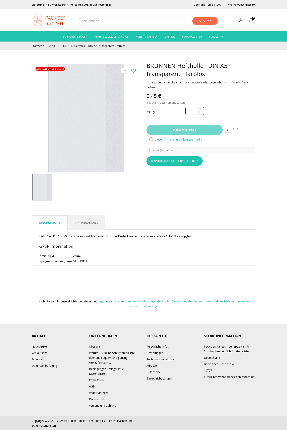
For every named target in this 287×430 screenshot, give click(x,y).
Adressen (152, 366)
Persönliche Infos (157, 346)
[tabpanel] (86, 118)
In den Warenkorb (184, 130)
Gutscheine (153, 372)
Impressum (96, 380)
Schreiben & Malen (75, 36)
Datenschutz (97, 399)
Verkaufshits (39, 353)
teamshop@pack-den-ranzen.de (229, 377)
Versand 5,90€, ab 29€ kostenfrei (90, 4)
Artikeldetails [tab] (87, 222)
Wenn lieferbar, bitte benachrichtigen (175, 161)
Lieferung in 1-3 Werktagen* (50, 4)
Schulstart (216, 36)
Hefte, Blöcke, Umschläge (111, 36)
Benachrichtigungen (159, 378)
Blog (210, 4)
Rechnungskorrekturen (161, 359)
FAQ (218, 4)
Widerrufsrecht (98, 393)
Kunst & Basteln (146, 36)
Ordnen (170, 36)
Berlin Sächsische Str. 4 (219, 364)
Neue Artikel (39, 346)
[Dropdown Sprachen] (241, 20)
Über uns (199, 4)
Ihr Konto (156, 335)
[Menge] (191, 111)
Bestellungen (154, 353)
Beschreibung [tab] (49, 222)
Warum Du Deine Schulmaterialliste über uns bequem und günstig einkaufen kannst (112, 357)
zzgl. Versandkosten (172, 102)
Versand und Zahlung (102, 405)
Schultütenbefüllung (44, 366)
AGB (92, 386)
